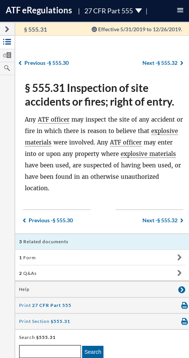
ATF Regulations (39, 10)
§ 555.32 (160, 63)
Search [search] (92, 352)
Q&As (28, 273)
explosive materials (148, 153)
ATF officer (53, 119)
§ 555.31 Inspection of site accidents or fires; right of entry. (99, 94)
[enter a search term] (50, 351)
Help (24, 289)
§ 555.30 (46, 63)
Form (27, 257)
